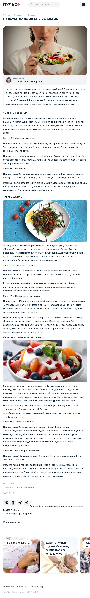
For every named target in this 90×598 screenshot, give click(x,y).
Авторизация (10, 513)
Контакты (22, 586)
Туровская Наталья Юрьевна (28, 81)
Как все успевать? (18, 542)
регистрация (25, 513)
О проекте (8, 586)
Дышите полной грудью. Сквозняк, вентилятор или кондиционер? (57, 548)
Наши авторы (38, 586)
